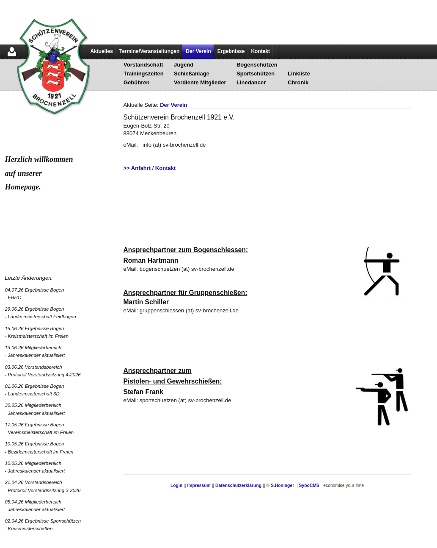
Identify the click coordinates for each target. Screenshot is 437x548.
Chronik (298, 82)
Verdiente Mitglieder (200, 82)
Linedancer (251, 82)
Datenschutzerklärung (238, 485)
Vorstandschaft (143, 64)
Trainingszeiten (144, 73)
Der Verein (198, 51)
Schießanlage (191, 73)
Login (176, 485)
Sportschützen (255, 73)
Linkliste (299, 73)
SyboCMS (309, 485)
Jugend (183, 64)
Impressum (198, 485)
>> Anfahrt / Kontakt (150, 168)
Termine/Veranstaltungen (149, 51)
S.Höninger (282, 485)
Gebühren (136, 82)
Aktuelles (102, 51)
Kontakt (260, 51)
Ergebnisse (231, 51)
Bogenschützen (257, 64)
